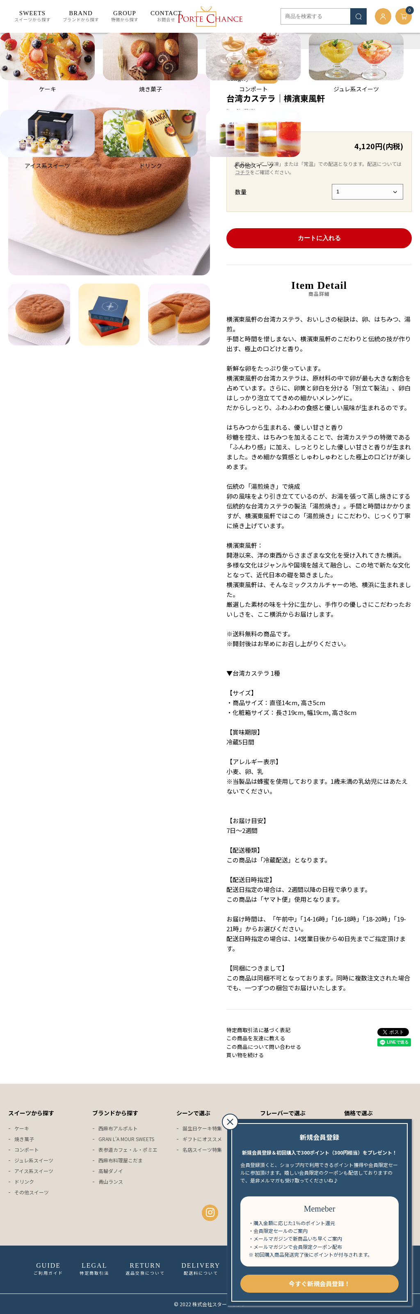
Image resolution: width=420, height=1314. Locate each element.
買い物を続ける (245, 1055)
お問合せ (166, 16)
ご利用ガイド (48, 1269)
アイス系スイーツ (33, 1170)
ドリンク (24, 1181)
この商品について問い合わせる (263, 1047)
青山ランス (110, 1181)
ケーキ (40, 41)
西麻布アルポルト (118, 1128)
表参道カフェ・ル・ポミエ (128, 1149)
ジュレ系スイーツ (33, 1160)
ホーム (16, 41)
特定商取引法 (94, 1269)
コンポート (26, 1149)
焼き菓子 (24, 1138)
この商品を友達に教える (255, 1038)
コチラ (242, 171)
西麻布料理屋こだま (120, 1160)
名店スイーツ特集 (202, 1149)
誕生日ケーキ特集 (202, 1128)
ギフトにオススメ (202, 1138)
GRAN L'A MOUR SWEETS (126, 1138)
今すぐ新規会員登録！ (319, 1283)
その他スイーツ (31, 1192)
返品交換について (145, 1269)
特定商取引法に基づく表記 (258, 1030)
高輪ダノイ (110, 1170)
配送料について (200, 1269)
